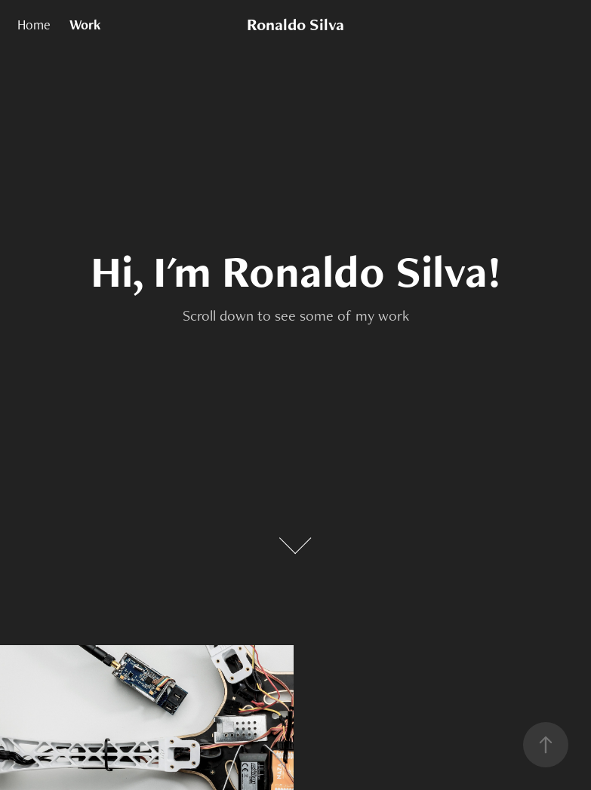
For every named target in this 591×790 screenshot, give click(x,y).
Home (34, 24)
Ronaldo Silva (295, 24)
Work (85, 24)
